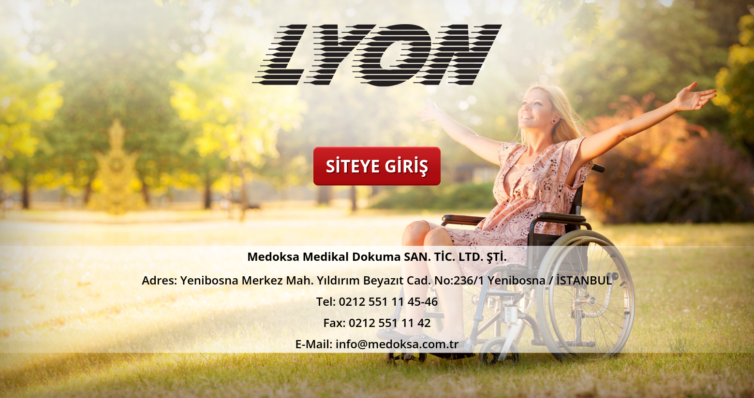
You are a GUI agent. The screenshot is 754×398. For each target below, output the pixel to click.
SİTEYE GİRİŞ (376, 166)
